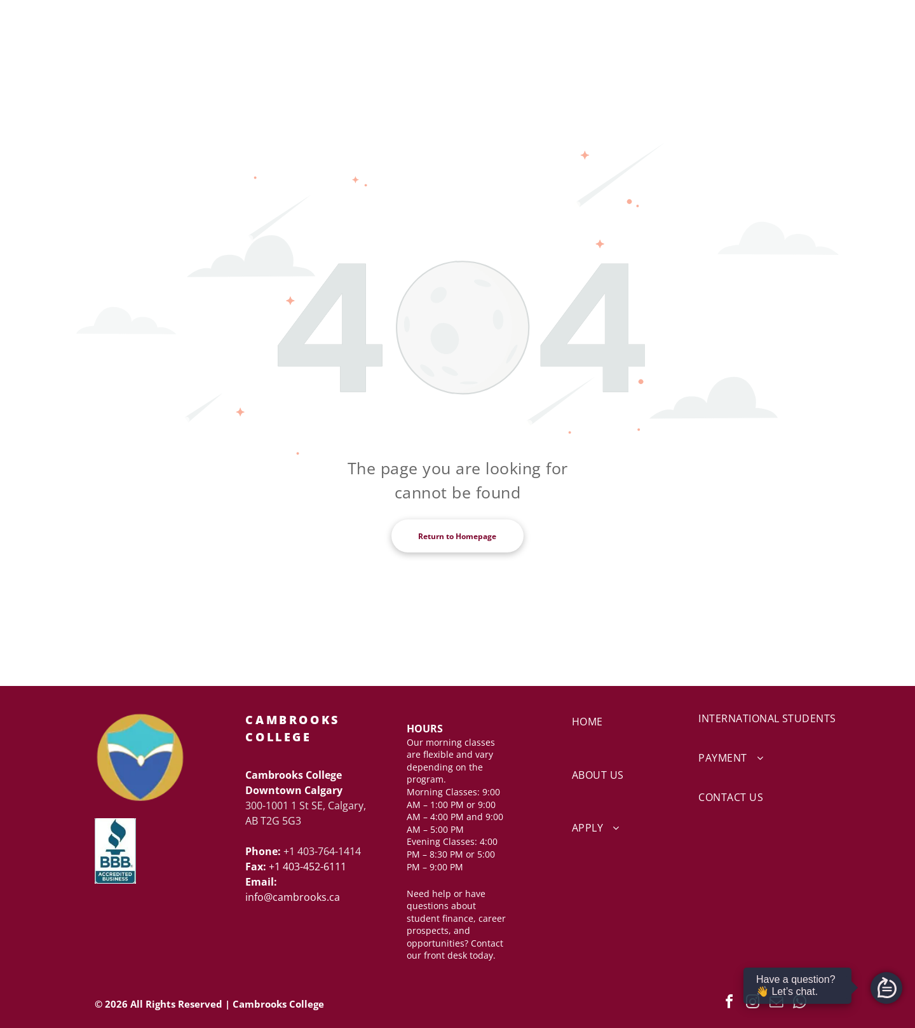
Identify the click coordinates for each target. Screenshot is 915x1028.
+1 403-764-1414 (322, 851)
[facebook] (729, 1003)
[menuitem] (618, 737)
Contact (487, 943)
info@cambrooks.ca (292, 897)
